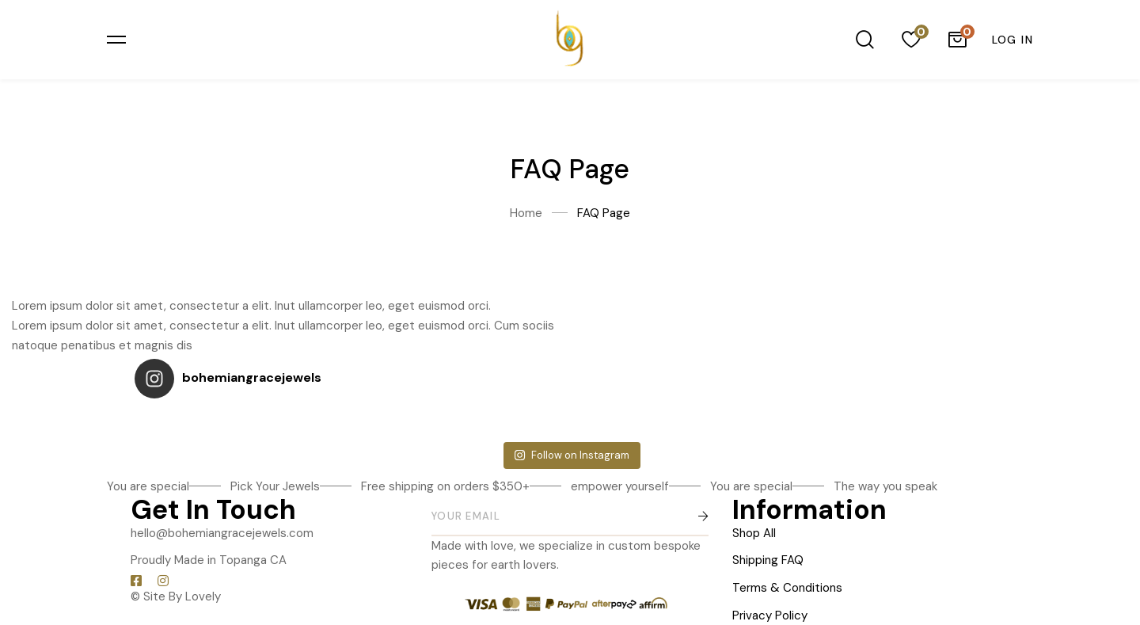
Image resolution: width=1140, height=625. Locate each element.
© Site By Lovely (176, 589)
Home (526, 213)
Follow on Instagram (572, 447)
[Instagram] (163, 572)
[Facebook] (136, 572)
